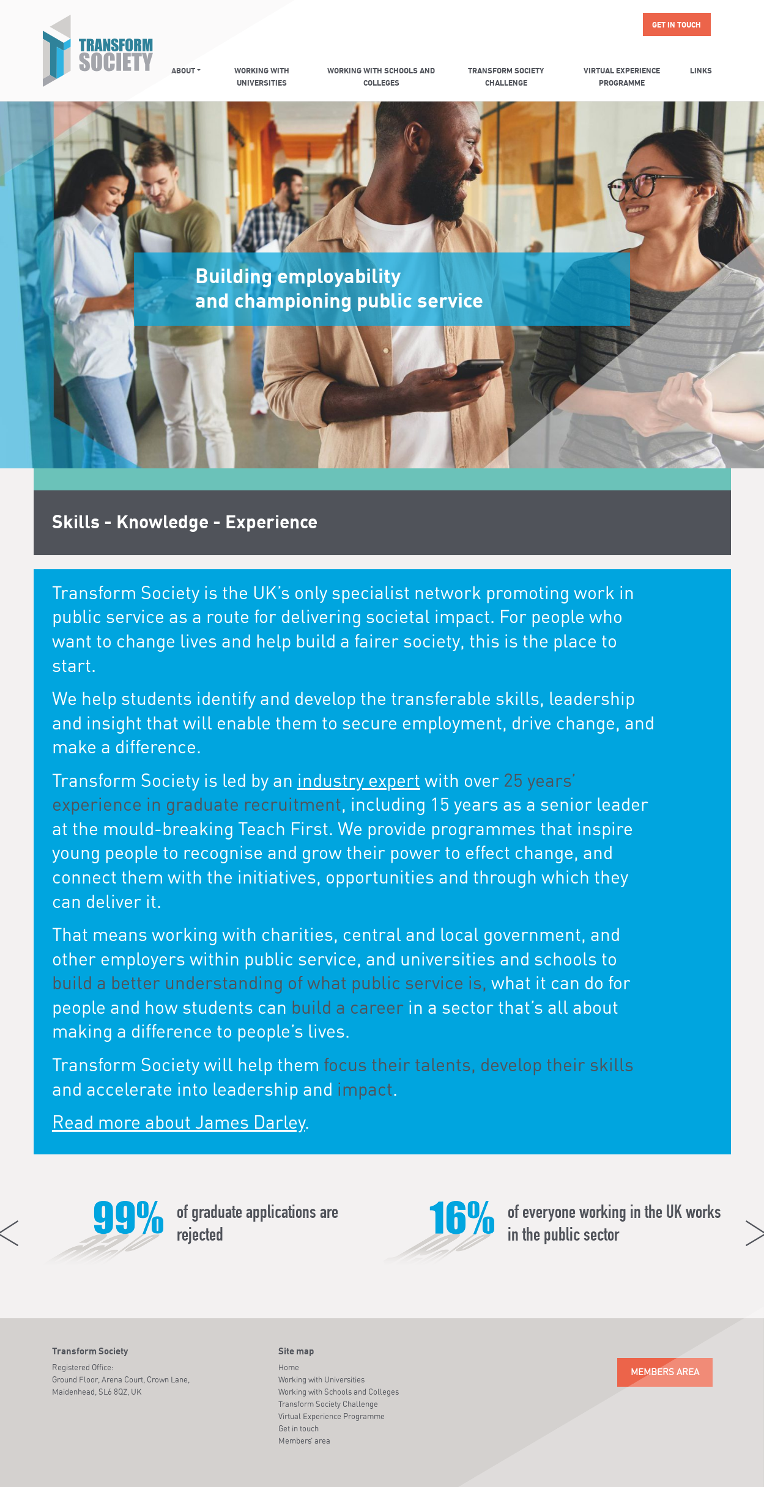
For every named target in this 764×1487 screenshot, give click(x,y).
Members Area (665, 1372)
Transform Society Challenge (506, 77)
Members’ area (304, 1440)
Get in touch (676, 25)
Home (288, 1367)
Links (701, 71)
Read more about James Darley (178, 1121)
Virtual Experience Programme (622, 77)
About (183, 71)
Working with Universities (261, 77)
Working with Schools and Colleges (381, 77)
